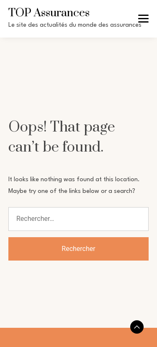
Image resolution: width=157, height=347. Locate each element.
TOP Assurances (49, 13)
